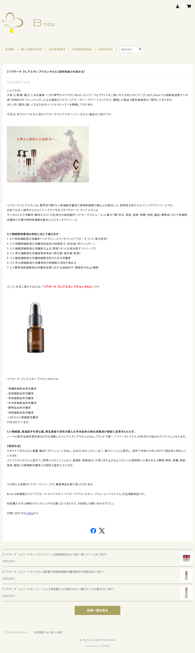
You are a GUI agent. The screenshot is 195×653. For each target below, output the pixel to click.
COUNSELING (82, 49)
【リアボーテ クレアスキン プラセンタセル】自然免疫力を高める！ (46, 71)
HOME (9, 49)
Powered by (97, 646)
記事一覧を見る (97, 610)
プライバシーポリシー (16, 632)
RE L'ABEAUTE (31, 49)
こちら (29, 513)
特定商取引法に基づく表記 (48, 632)
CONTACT (105, 49)
